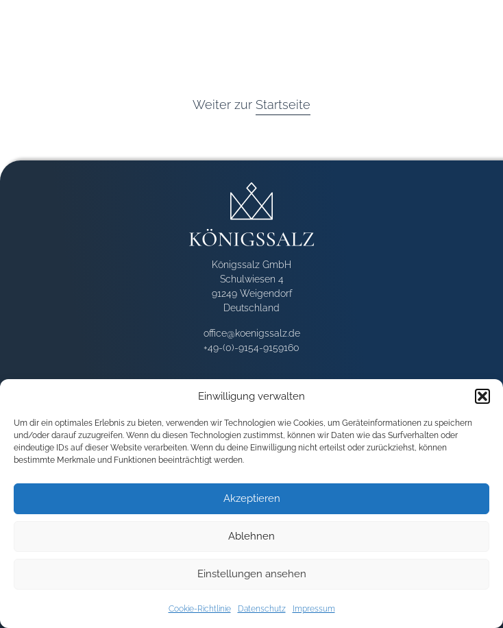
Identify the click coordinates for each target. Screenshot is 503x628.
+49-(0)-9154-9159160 (251, 347)
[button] (482, 396)
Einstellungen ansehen (251, 574)
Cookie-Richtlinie (200, 609)
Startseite (283, 104)
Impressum (314, 609)
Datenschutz (262, 609)
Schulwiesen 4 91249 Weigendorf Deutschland (252, 293)
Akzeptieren (251, 498)
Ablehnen (251, 536)
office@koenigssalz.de (252, 333)
